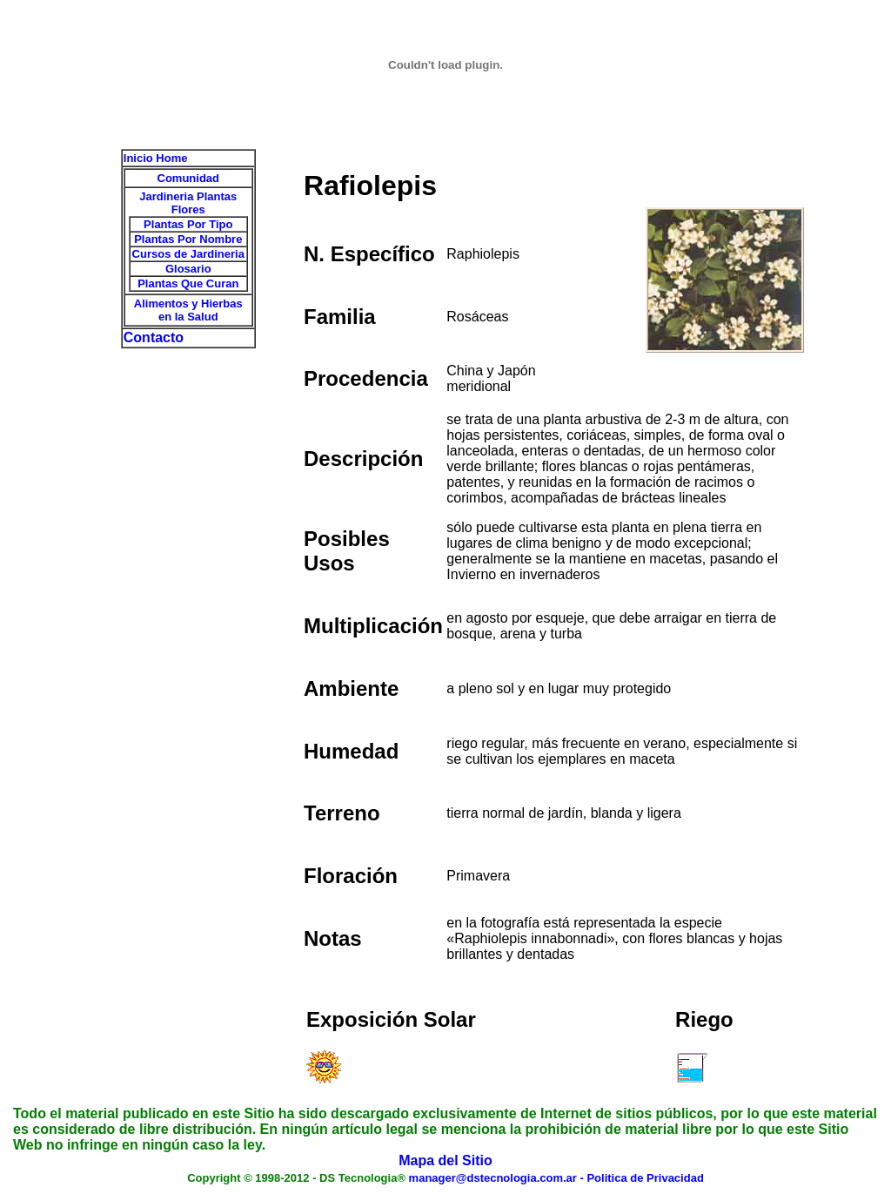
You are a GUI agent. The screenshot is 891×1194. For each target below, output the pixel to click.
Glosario (188, 268)
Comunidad (188, 178)
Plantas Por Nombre (188, 239)
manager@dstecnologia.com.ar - (498, 1177)
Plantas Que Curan (187, 283)
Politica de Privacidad (644, 1177)
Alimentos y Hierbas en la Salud (188, 310)
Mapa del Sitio (445, 1160)
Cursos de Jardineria (188, 253)
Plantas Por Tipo (188, 224)
